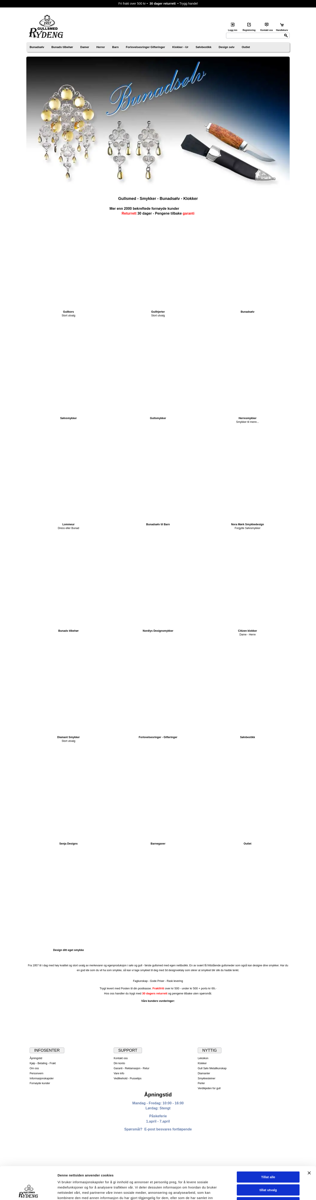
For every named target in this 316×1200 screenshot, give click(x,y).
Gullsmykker (158, 418)
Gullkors (68, 311)
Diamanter (204, 1073)
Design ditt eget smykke (68, 950)
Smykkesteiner (206, 1078)
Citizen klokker (247, 630)
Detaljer (234, 1191)
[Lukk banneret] (309, 1142)
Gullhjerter (158, 311)
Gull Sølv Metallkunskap (212, 1068)
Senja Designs (68, 843)
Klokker (202, 1063)
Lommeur (68, 524)
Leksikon (203, 1058)
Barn (115, 47)
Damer (84, 47)
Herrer (100, 47)
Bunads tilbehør (62, 47)
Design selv (227, 47)
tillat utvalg (268, 1159)
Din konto (119, 1063)
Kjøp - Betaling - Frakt (43, 1063)
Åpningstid (36, 1058)
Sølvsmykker (68, 418)
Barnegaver (158, 843)
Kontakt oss (121, 1058)
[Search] (258, 35)
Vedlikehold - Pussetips (128, 1078)
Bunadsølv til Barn (158, 524)
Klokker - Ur (180, 47)
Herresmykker (248, 418)
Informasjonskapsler (42, 1078)
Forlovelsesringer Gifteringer (145, 47)
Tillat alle (268, 1146)
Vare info (119, 1073)
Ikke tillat (268, 1172)
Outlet (246, 47)
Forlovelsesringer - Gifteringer (158, 737)
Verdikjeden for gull (209, 1088)
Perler (201, 1083)
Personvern (36, 1073)
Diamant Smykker (68, 737)
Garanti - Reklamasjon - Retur (131, 1068)
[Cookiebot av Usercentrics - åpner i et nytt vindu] (28, 1191)
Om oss (34, 1068)
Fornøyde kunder (40, 1083)
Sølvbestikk (204, 47)
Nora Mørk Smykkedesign (247, 524)
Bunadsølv (37, 47)
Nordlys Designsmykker (158, 630)
